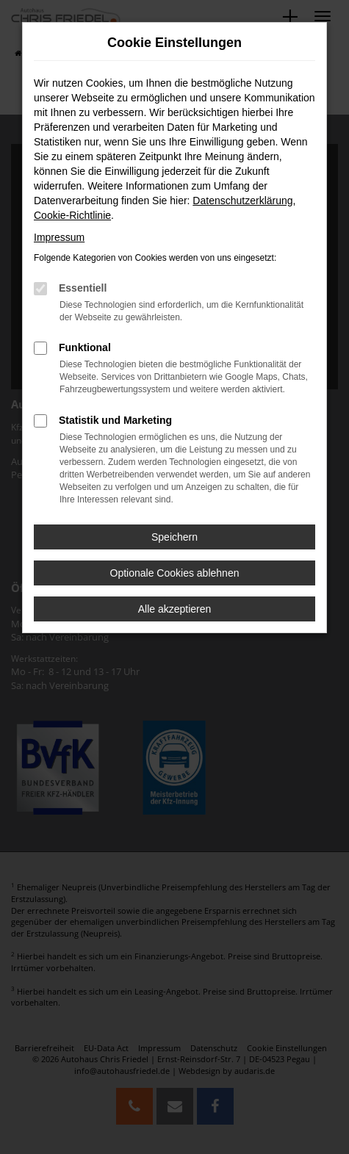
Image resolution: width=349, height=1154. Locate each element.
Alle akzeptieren (175, 609)
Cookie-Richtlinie (72, 215)
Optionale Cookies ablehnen (175, 573)
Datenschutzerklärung (242, 200)
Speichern (174, 537)
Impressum (59, 237)
